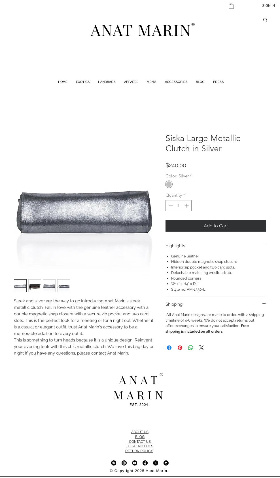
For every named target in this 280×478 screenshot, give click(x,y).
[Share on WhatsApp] (190, 347)
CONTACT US (140, 442)
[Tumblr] (166, 463)
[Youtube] (134, 463)
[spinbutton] (178, 205)
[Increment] (187, 205)
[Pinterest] (113, 463)
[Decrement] (170, 205)
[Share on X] (201, 347)
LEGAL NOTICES (139, 446)
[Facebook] (145, 463)
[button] (231, 6)
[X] (155, 463)
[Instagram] (124, 463)
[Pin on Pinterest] (180, 347)
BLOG (140, 437)
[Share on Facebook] (169, 347)
